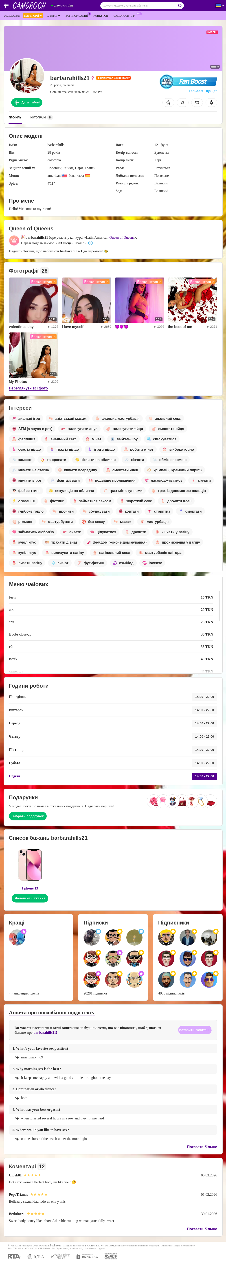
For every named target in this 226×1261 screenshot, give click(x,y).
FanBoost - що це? (203, 91)
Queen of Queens (121, 237)
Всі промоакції (78, 15)
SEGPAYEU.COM (105, 1245)
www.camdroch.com (50, 1245)
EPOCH (89, 1245)
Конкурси (100, 15)
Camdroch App (125, 15)
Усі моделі (12, 15)
